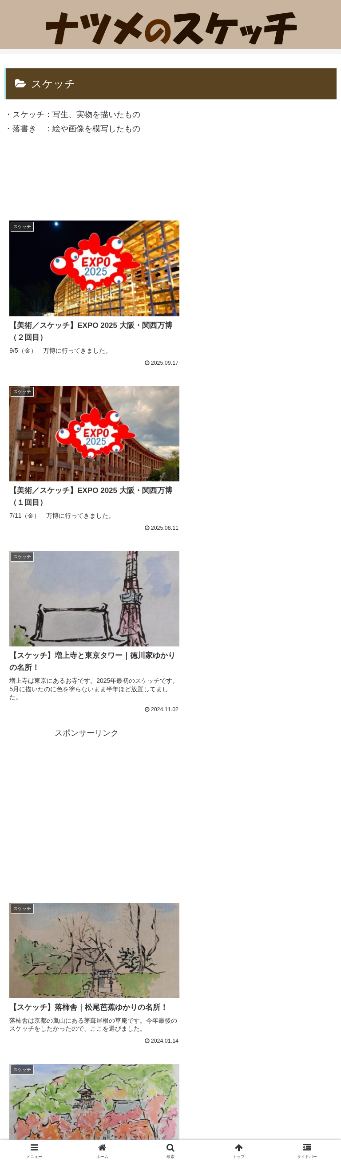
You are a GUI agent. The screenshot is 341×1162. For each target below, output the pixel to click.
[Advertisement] (170, 180)
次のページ (171, 922)
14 (194, 957)
